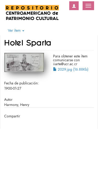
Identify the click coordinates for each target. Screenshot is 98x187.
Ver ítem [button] (16, 30)
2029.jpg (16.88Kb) (70, 69)
